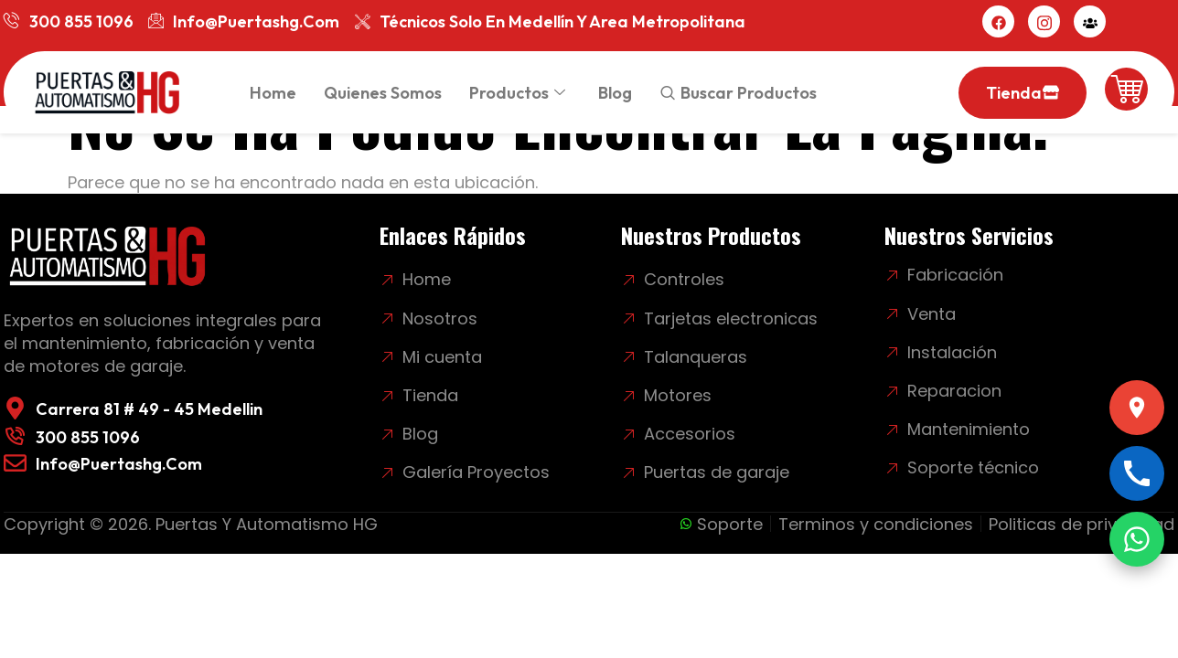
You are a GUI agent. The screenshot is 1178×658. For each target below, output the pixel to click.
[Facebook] (998, 21)
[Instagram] (1044, 21)
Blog (615, 92)
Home (273, 92)
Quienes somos (383, 92)
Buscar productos (748, 92)
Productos (517, 92)
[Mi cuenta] (1090, 21)
